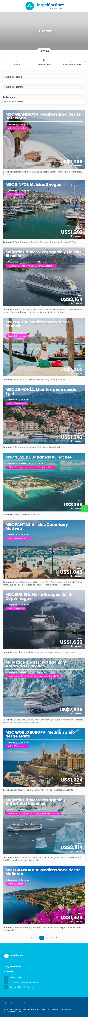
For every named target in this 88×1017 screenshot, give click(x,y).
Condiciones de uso (12, 1012)
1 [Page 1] (41, 938)
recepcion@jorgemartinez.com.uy (24, 982)
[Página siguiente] (51, 938)
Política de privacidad (61, 1009)
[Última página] (56, 938)
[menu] (85, 6)
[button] (2, 61)
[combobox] (44, 91)
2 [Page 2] (46, 938)
